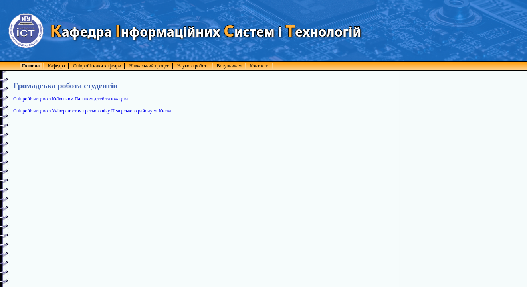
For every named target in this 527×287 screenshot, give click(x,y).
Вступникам (229, 66)
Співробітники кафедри (97, 66)
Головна (31, 66)
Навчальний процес (149, 66)
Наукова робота (193, 66)
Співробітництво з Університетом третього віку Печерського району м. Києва (92, 111)
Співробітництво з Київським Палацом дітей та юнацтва (71, 99)
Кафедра (56, 66)
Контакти (259, 66)
